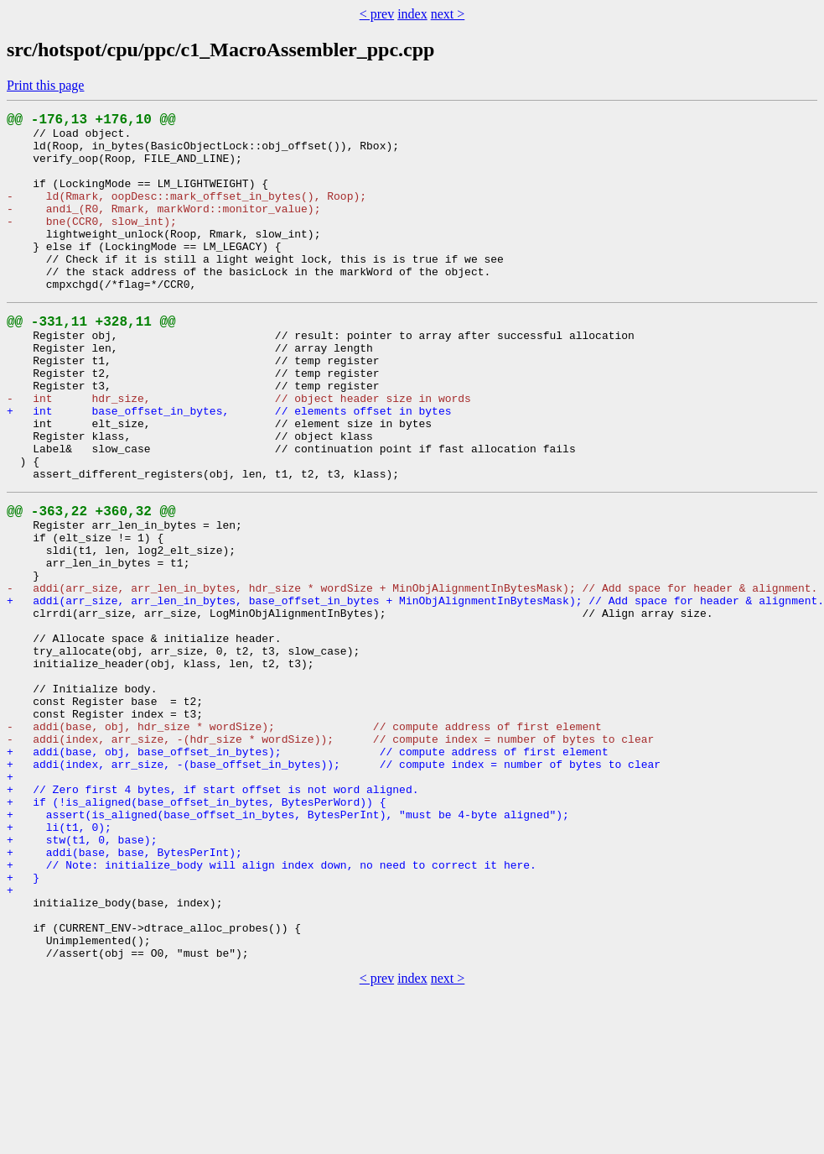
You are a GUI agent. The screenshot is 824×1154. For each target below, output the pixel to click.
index (412, 14)
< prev (377, 14)
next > (448, 14)
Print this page (45, 85)
